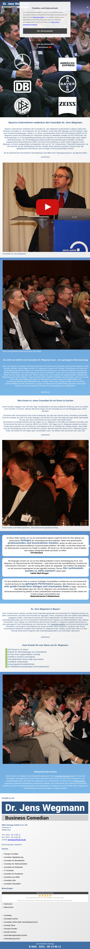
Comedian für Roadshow (13, 874)
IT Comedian (9, 870)
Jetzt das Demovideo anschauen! (45, 45)
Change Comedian (11, 854)
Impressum (8, 904)
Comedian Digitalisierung (13, 857)
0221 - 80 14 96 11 (50, 946)
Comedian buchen (11, 919)
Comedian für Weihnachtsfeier (15, 864)
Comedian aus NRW (12, 877)
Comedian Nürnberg (62, 776)
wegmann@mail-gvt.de (17, 840)
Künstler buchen (10, 932)
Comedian (8, 915)
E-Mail (33, 946)
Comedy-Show (79, 781)
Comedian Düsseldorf (12, 884)
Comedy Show (9, 925)
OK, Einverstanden (45, 31)
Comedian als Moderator (13, 867)
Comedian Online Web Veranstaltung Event (21, 922)
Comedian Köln (10, 880)
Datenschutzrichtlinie (38, 17)
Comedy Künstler (10, 929)
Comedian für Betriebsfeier (14, 860)
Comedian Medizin (58, 624)
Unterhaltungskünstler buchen (15, 935)
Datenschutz (8, 907)
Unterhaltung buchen (12, 939)
